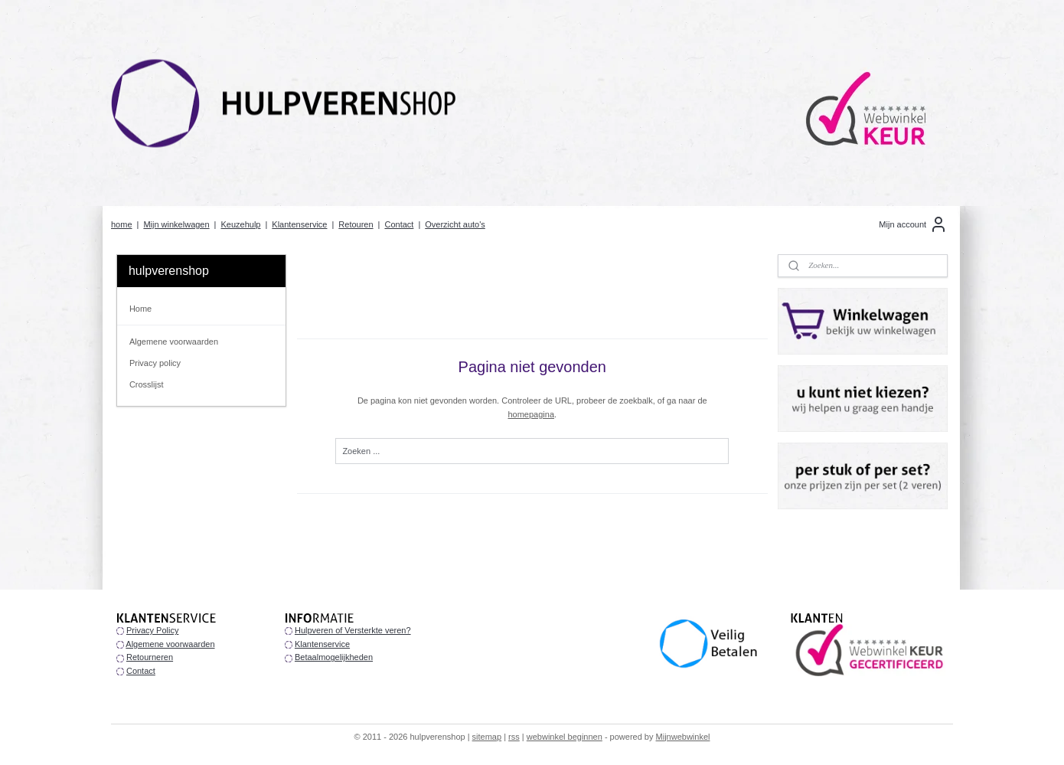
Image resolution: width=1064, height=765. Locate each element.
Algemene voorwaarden (173, 341)
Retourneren (149, 657)
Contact (398, 224)
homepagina (531, 414)
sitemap (487, 736)
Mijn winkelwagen (176, 224)
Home (140, 308)
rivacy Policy (155, 630)
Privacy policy (155, 363)
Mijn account (913, 224)
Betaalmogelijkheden (334, 657)
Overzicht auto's (455, 224)
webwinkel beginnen (564, 736)
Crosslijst (146, 384)
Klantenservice (299, 224)
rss (514, 736)
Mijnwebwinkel (683, 736)
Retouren (355, 224)
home (121, 224)
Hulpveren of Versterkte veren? (353, 630)
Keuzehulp (240, 224)
